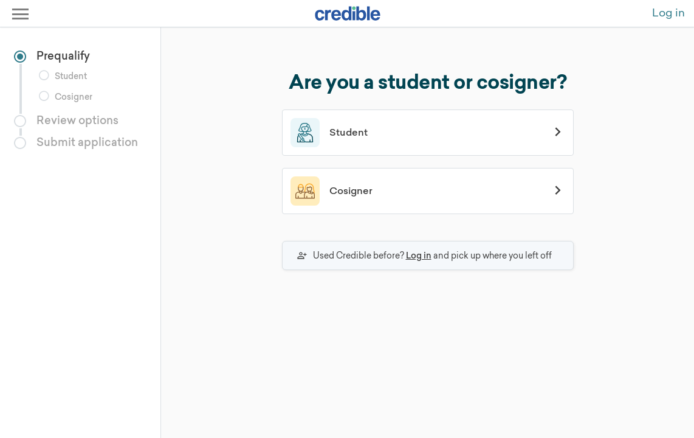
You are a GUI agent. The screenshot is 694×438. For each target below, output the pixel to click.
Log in (418, 255)
